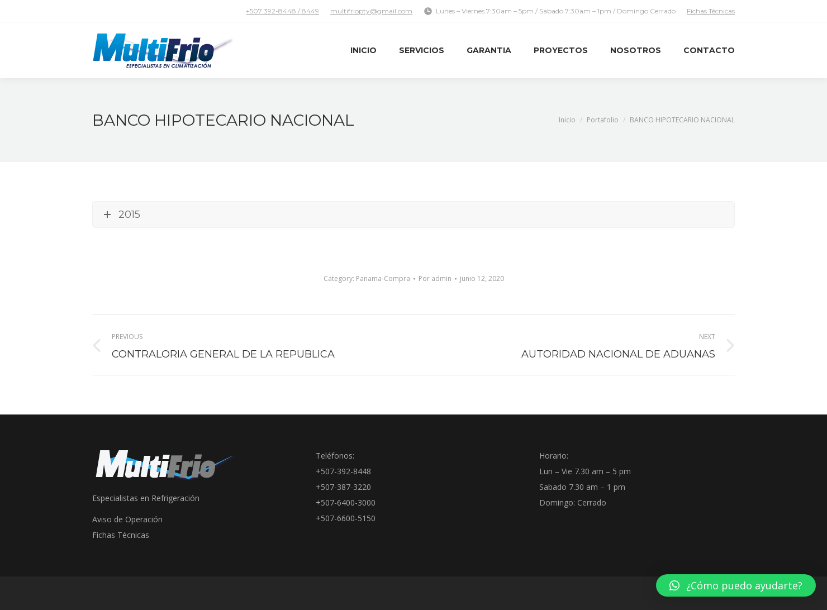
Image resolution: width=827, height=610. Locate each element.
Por (435, 278)
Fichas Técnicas (711, 11)
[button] (736, 585)
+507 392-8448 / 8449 (282, 11)
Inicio (567, 120)
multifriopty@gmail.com (371, 11)
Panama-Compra (383, 278)
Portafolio (603, 120)
